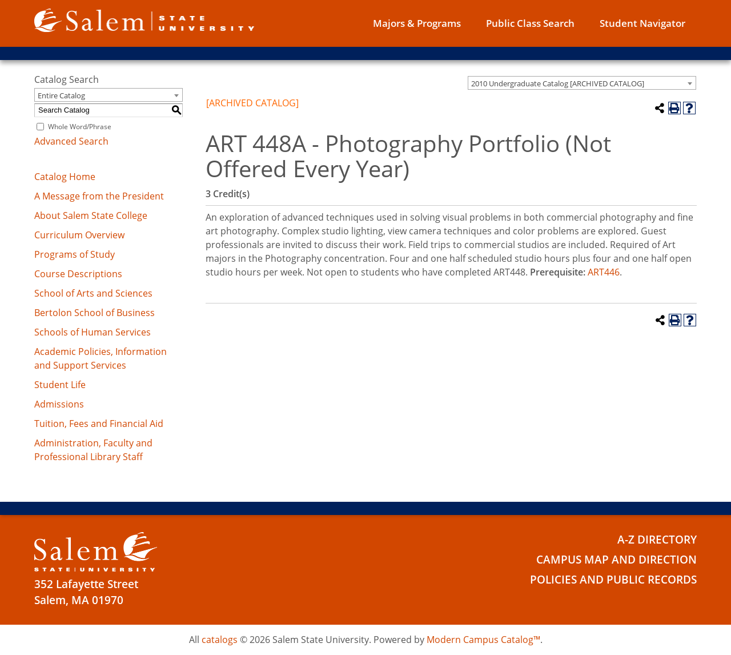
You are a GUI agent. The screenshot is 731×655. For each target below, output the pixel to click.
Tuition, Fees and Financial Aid (98, 423)
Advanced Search (71, 141)
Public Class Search (530, 23)
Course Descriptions (78, 273)
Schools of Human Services (92, 332)
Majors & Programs (417, 23)
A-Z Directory (657, 539)
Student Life (60, 384)
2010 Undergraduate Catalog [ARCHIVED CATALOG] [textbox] (557, 83)
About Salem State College (90, 215)
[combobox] (582, 83)
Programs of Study (74, 254)
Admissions (59, 404)
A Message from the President (99, 196)
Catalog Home (64, 176)
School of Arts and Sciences (93, 293)
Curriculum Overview (79, 235)
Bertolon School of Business (94, 312)
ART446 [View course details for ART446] (604, 272)
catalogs (220, 639)
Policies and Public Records (613, 579)
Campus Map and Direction (616, 559)
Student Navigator (642, 23)
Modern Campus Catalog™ (483, 639)
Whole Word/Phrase (79, 126)
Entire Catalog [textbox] (61, 95)
